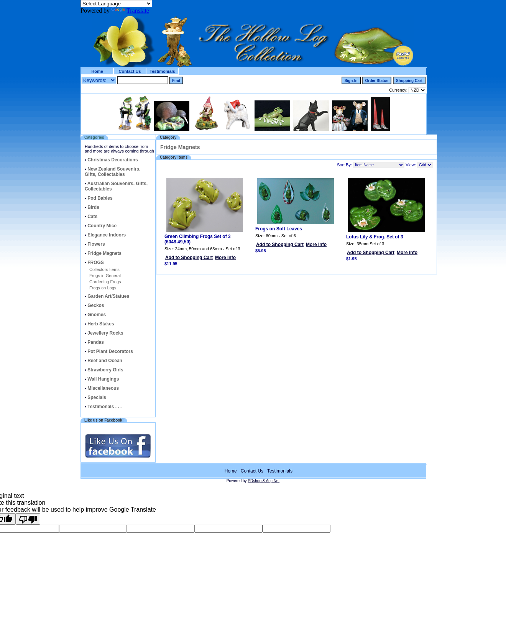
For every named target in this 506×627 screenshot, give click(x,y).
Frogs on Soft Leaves (278, 228)
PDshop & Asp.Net (263, 481)
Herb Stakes (100, 324)
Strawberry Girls (105, 370)
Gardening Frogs (105, 281)
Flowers (96, 244)
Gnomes (96, 314)
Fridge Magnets (104, 253)
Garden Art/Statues (108, 296)
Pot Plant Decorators (110, 351)
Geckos (95, 305)
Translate (130, 10)
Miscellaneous (103, 388)
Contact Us (129, 71)
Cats (92, 216)
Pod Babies (99, 198)
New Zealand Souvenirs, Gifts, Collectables (112, 171)
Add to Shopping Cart (189, 257)
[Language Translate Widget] (116, 3)
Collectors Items (104, 269)
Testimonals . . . (104, 406)
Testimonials (162, 71)
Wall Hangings (103, 379)
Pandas (95, 342)
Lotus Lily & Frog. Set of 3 (374, 237)
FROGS (95, 262)
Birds (93, 207)
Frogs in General (105, 275)
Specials (96, 397)
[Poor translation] (28, 519)
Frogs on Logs (102, 288)
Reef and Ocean (104, 360)
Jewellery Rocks (105, 333)
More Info (225, 257)
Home (97, 71)
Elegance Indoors (106, 235)
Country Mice (102, 225)
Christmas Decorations (112, 159)
